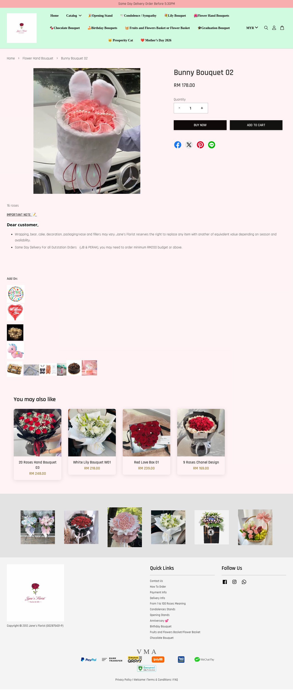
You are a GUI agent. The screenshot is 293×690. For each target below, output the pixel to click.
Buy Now (200, 126)
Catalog (73, 16)
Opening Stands (160, 616)
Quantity (180, 100)
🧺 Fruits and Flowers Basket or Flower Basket (157, 28)
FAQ (175, 680)
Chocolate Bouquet (162, 638)
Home (54, 16)
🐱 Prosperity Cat (120, 40)
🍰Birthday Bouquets (102, 28)
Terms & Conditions (159, 680)
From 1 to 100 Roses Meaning (168, 604)
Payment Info (158, 593)
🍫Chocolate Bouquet (65, 28)
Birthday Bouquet (160, 627)
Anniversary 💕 (159, 621)
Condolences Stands (162, 610)
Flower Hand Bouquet (38, 59)
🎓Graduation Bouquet (214, 28)
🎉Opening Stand (100, 16)
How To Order (158, 587)
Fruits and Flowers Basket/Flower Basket (175, 633)
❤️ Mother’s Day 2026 (156, 40)
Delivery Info (157, 599)
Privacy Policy (123, 680)
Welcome (139, 680)
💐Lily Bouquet (175, 16)
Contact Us (156, 581)
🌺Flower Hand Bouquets (211, 16)
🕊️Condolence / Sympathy (138, 16)
